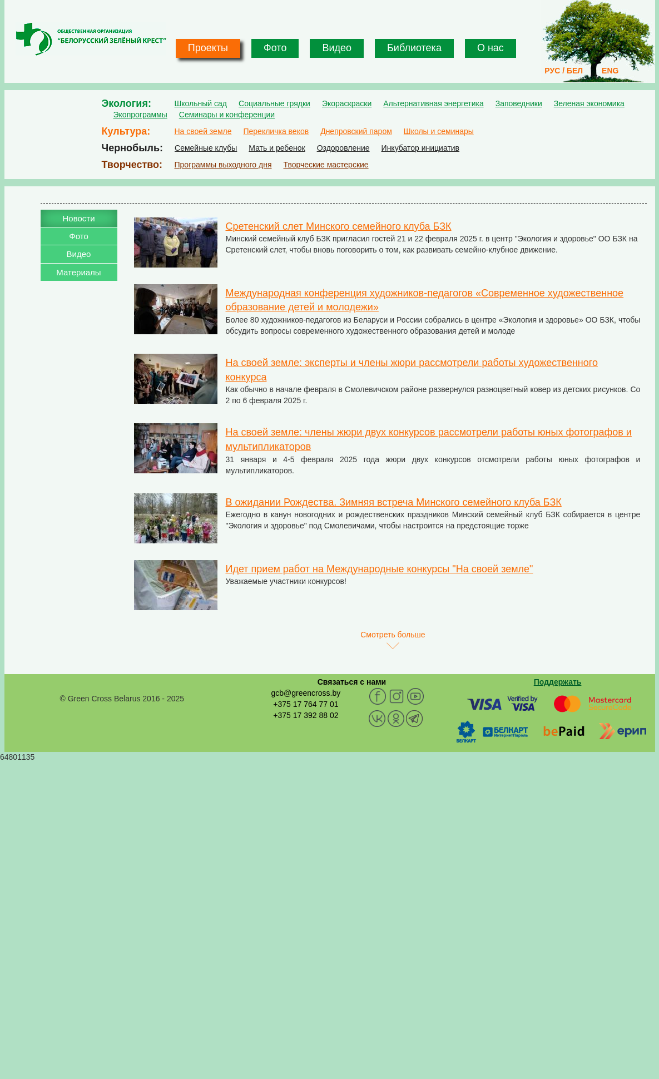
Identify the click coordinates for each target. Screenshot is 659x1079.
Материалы (78, 272)
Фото (275, 47)
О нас (490, 47)
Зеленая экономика (589, 103)
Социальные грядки (274, 103)
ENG (610, 70)
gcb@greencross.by (305, 693)
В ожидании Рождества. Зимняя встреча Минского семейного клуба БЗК (394, 502)
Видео (336, 47)
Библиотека (414, 47)
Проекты (208, 47)
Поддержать (558, 681)
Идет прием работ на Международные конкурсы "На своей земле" (379, 569)
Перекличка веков (276, 131)
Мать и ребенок (277, 147)
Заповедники (519, 103)
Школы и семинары (439, 131)
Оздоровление (343, 147)
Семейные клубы (206, 147)
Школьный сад (201, 103)
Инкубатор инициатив (420, 147)
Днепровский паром (356, 131)
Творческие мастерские (325, 164)
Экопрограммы (140, 114)
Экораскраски (346, 103)
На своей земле (203, 131)
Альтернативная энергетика (433, 103)
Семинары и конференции (227, 114)
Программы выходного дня (223, 164)
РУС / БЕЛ (563, 70)
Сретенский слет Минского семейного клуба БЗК (339, 226)
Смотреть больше (392, 634)
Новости (78, 218)
